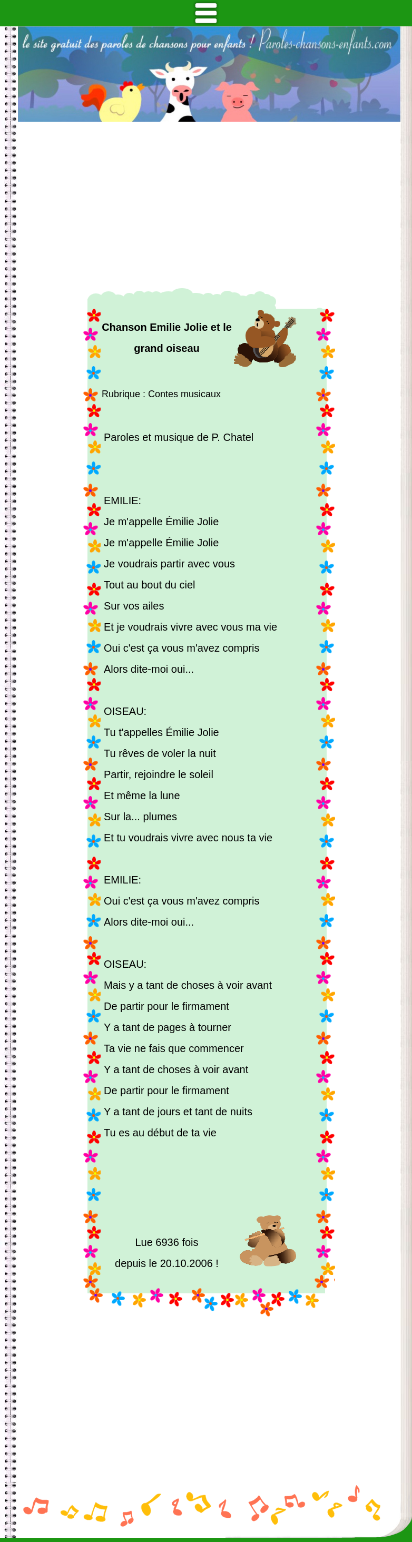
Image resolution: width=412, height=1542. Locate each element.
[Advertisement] (209, 205)
